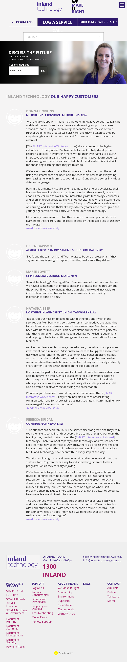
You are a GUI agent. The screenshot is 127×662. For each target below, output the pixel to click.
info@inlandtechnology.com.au (102, 560)
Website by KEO (63, 653)
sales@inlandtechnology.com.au (103, 557)
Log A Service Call (57, 22)
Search (33, 36)
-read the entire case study (42, 228)
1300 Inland (24, 22)
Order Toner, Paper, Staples (98, 22)
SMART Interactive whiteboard (95, 437)
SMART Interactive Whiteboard (52, 146)
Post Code (15, 70)
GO (43, 71)
